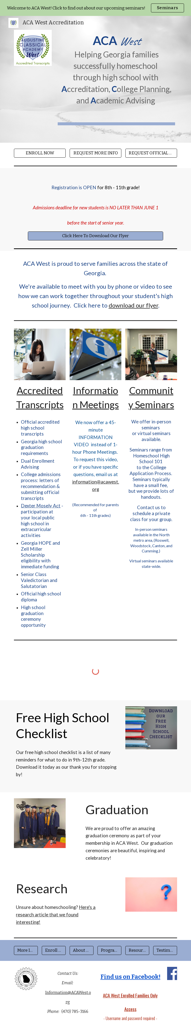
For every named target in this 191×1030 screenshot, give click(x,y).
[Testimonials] (165, 950)
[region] (95, 8)
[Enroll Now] (53, 950)
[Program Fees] (109, 950)
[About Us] (81, 950)
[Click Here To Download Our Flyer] (95, 236)
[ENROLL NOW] (39, 153)
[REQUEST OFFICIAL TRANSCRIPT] (151, 153)
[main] (116, 70)
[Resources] (137, 950)
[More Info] (25, 950)
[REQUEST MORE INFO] (95, 153)
